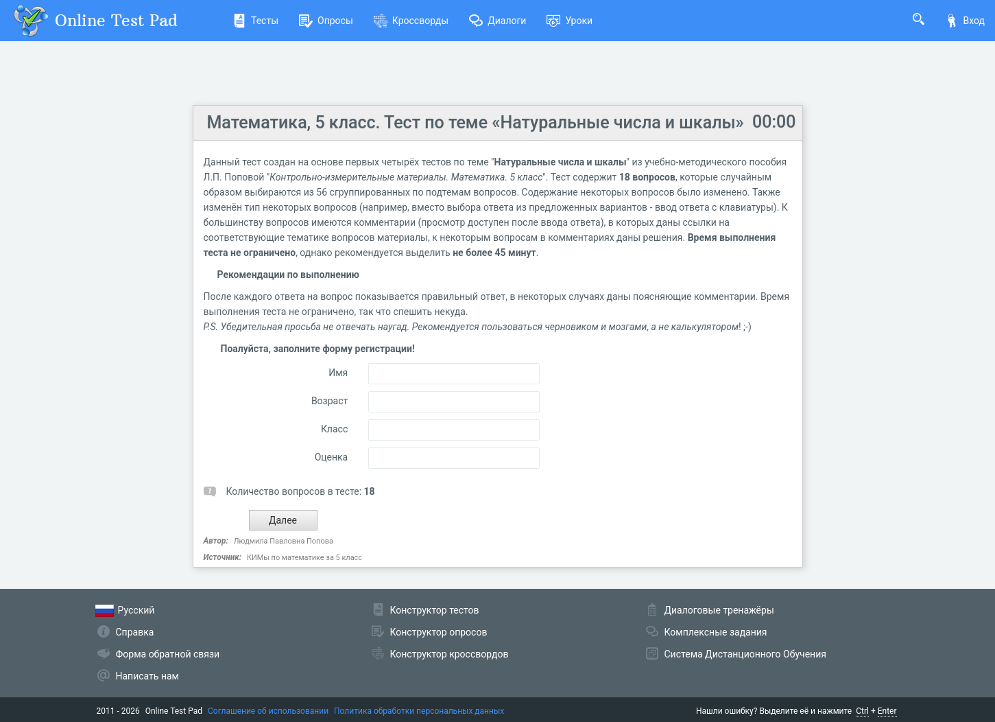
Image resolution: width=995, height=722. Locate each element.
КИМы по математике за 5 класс (304, 557)
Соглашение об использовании (268, 711)
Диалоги (497, 20)
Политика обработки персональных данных (419, 711)
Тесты (255, 20)
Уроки (569, 20)
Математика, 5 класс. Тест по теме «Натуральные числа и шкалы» (475, 122)
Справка (135, 632)
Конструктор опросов (439, 632)
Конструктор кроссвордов (449, 654)
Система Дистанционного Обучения (745, 654)
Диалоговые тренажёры (719, 610)
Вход (965, 20)
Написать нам (147, 676)
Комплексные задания (715, 632)
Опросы (326, 20)
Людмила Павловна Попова (283, 541)
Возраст (329, 400)
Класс (334, 428)
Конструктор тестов (434, 610)
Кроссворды (411, 20)
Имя (338, 372)
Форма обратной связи (168, 654)
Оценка (331, 457)
